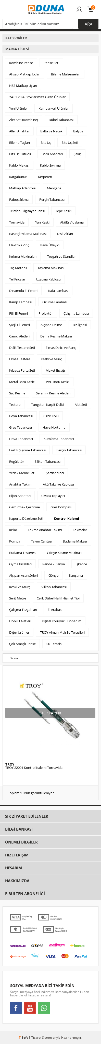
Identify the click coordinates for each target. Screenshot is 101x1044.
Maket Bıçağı (55, 370)
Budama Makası (75, 541)
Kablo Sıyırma (50, 165)
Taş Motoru (18, 268)
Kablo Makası (19, 165)
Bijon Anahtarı (20, 495)
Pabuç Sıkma (19, 199)
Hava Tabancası (21, 438)
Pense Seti (51, 63)
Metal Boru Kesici (22, 381)
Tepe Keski (63, 211)
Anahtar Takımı (20, 484)
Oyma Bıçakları (20, 564)
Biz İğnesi (80, 325)
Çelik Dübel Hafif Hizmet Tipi (58, 598)
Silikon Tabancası (47, 461)
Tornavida (16, 222)
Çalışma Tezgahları (23, 609)
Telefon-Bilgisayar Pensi (27, 211)
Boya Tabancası (21, 416)
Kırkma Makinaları (22, 256)
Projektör (46, 313)
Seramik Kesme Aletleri (53, 393)
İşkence (81, 564)
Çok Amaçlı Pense (22, 643)
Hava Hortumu (54, 427)
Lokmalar (80, 530)
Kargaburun (18, 176)
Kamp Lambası (20, 302)
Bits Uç (46, 142)
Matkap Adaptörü (22, 188)
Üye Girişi (79, 12)
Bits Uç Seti (69, 142)
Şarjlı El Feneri (19, 325)
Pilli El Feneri (18, 313)
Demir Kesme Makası (56, 336)
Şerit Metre (17, 598)
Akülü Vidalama (72, 222)
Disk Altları (65, 233)
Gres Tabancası (20, 427)
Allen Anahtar (19, 131)
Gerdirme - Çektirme (24, 507)
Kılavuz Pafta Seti (22, 370)
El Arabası (55, 609)
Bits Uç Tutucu (20, 154)
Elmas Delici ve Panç (61, 347)
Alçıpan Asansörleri (23, 575)
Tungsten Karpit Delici (47, 404)
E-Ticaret (35, 1037)
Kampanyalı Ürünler (54, 108)
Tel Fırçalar (17, 279)
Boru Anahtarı (52, 154)
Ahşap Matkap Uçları (24, 74)
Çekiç (77, 154)
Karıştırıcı (76, 575)
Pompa (14, 541)
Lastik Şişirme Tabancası (27, 450)
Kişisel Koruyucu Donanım (61, 621)
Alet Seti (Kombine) (23, 119)
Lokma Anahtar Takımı (45, 530)
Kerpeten (45, 176)
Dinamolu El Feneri (23, 290)
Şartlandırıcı (55, 473)
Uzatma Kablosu (48, 279)
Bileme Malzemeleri (65, 74)
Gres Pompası (60, 507)
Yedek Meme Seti (22, 473)
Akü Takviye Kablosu (58, 484)
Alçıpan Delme (51, 325)
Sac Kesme (17, 393)
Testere (14, 404)
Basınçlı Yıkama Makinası (27, 233)
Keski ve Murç (51, 359)
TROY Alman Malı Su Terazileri (62, 632)
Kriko (13, 530)
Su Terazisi (54, 643)
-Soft (24, 1037)
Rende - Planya (53, 564)
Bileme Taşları (19, 142)
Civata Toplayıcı (53, 495)
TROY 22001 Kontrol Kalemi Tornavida (33, 767)
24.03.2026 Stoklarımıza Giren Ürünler (37, 97)
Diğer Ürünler (19, 632)
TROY (9, 764)
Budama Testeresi (22, 552)
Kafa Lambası (58, 290)
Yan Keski (42, 222)
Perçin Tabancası (52, 199)
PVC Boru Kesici (57, 381)
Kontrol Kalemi (66, 518)
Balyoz (78, 131)
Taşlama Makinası (50, 268)
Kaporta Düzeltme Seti (26, 518)
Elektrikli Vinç (19, 245)
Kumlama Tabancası (59, 438)
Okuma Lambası (54, 302)
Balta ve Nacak (51, 131)
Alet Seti (81, 404)
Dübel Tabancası (61, 119)
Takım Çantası (41, 541)
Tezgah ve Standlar (61, 256)
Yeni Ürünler (18, 108)
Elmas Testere (19, 359)
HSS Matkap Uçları (23, 85)
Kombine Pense (21, 63)
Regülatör (16, 461)
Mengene (54, 188)
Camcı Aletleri (19, 336)
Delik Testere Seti (22, 347)
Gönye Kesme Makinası (64, 552)
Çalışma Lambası (76, 313)
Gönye (53, 575)
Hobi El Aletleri (20, 621)
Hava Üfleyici (49, 245)
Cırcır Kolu (51, 416)
